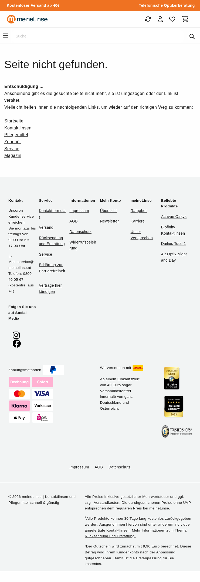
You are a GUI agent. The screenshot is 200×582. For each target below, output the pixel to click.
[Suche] (97, 36)
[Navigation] (5, 35)
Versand (46, 227)
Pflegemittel (16, 134)
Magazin (12, 155)
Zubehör (12, 141)
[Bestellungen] (148, 19)
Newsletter (109, 221)
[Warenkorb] (186, 19)
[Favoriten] (172, 19)
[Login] (160, 19)
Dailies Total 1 (173, 243)
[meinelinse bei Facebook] (16, 343)
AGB (73, 221)
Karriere (138, 221)
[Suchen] (192, 36)
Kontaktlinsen (18, 128)
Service (11, 148)
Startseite (13, 121)
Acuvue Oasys (174, 216)
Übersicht (108, 210)
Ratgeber (139, 210)
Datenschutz (80, 232)
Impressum (79, 210)
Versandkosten (106, 503)
